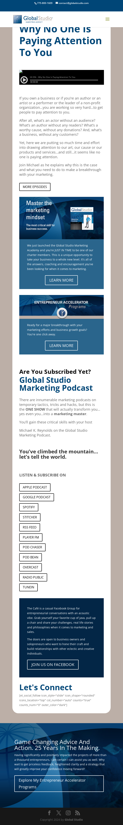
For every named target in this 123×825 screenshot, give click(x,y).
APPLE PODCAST (35, 487)
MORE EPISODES (35, 187)
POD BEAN (30, 557)
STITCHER (30, 517)
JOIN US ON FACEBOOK (52, 664)
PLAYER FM (31, 537)
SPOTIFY (29, 507)
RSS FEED (30, 527)
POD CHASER (32, 547)
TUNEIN (28, 587)
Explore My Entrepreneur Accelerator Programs (52, 784)
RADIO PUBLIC (33, 577)
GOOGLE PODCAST (36, 497)
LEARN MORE (61, 280)
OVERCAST (30, 567)
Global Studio (74, 819)
